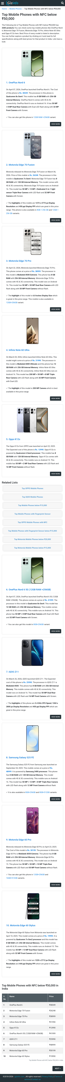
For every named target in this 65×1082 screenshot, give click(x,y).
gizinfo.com (19, 1076)
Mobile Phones (15, 9)
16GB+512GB (12, 878)
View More (55, 124)
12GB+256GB (12, 302)
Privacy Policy (47, 1076)
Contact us (36, 1079)
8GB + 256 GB (43, 210)
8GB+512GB (44, 792)
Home (4, 9)
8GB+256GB (38, 624)
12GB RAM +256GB (41, 117)
